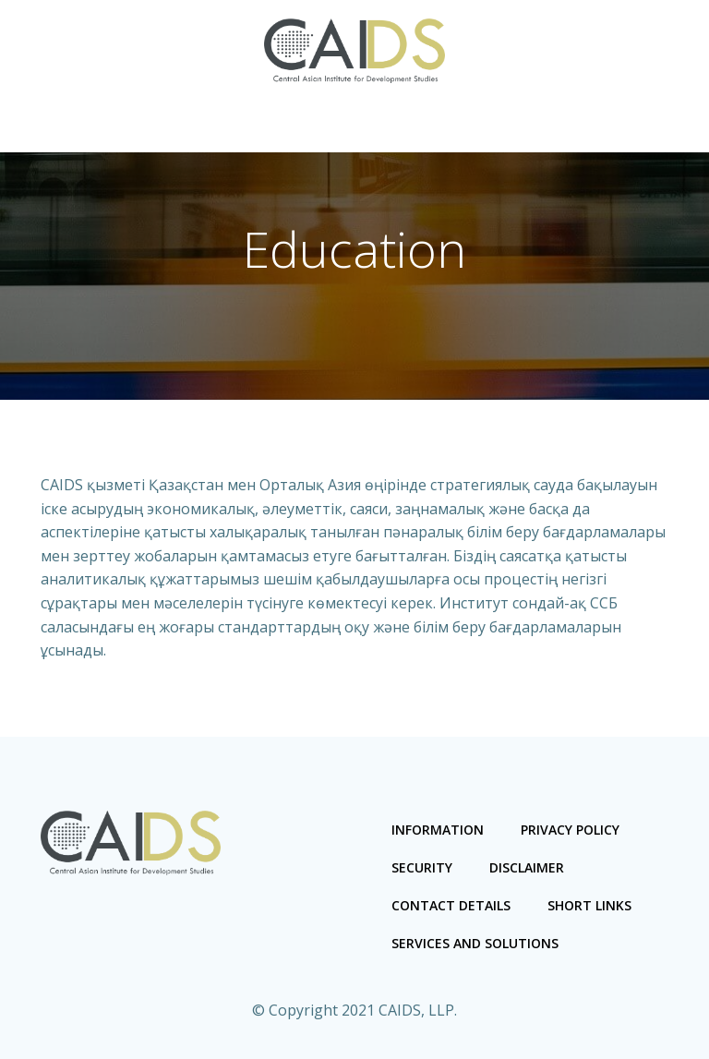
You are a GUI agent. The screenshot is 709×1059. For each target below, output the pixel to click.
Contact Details (451, 905)
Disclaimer (526, 867)
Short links (589, 905)
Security (421, 867)
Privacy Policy (570, 829)
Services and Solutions (475, 943)
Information (437, 829)
